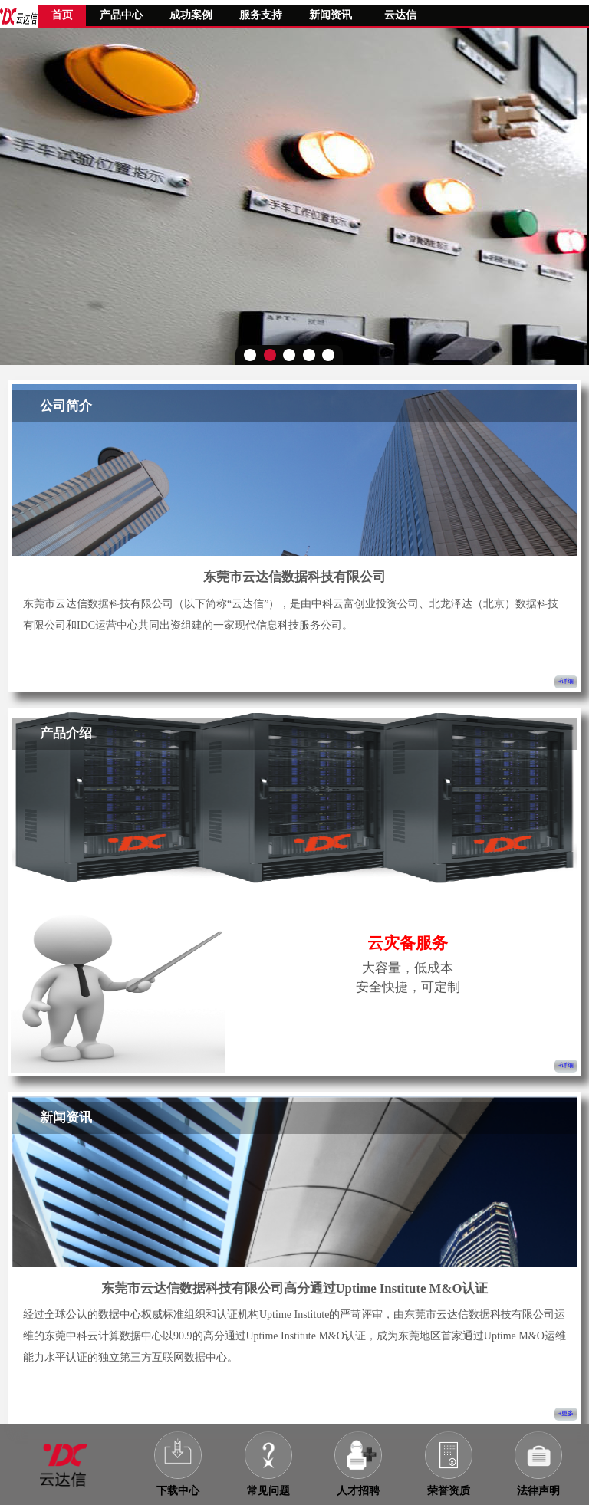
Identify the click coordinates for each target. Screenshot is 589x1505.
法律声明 (538, 1491)
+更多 (566, 1413)
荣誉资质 (448, 1491)
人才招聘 (358, 1491)
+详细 (566, 681)
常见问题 (268, 1491)
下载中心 (177, 1491)
